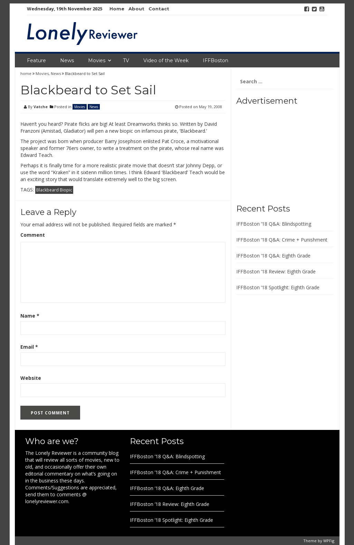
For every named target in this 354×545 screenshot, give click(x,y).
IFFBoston (215, 60)
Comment (32, 235)
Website (30, 378)
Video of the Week (166, 60)
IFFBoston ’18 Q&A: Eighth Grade (273, 255)
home (26, 73)
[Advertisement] (279, 152)
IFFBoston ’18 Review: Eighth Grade (276, 271)
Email (29, 347)
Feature (36, 60)
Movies (96, 60)
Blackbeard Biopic (54, 190)
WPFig (328, 540)
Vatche (41, 106)
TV (126, 60)
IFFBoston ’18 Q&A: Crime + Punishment (281, 239)
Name (29, 315)
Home (116, 8)
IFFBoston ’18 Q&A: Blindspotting (273, 223)
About (136, 8)
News (67, 60)
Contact (159, 8)
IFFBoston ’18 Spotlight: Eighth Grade (277, 287)
